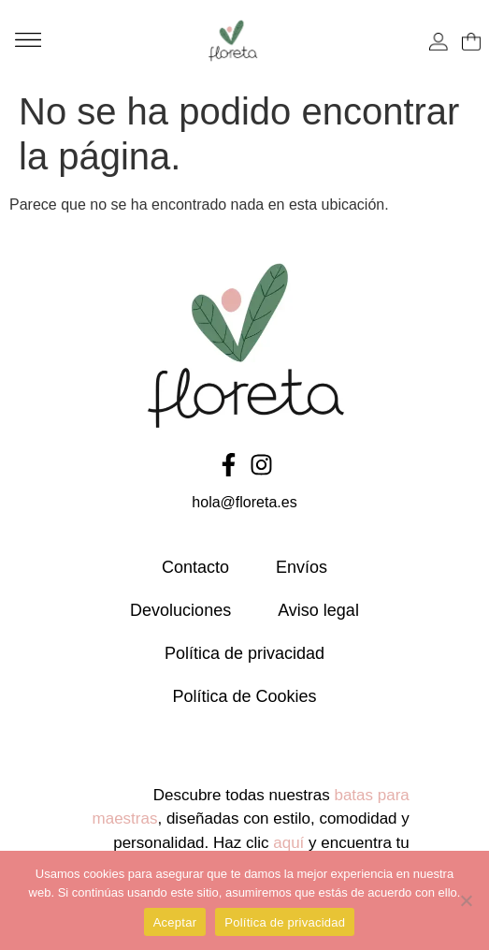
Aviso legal (318, 610)
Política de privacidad (244, 653)
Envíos (301, 567)
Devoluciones (180, 610)
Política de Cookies (244, 696)
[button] (28, 40)
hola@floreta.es (244, 502)
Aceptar (175, 922)
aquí (288, 843)
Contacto (195, 567)
